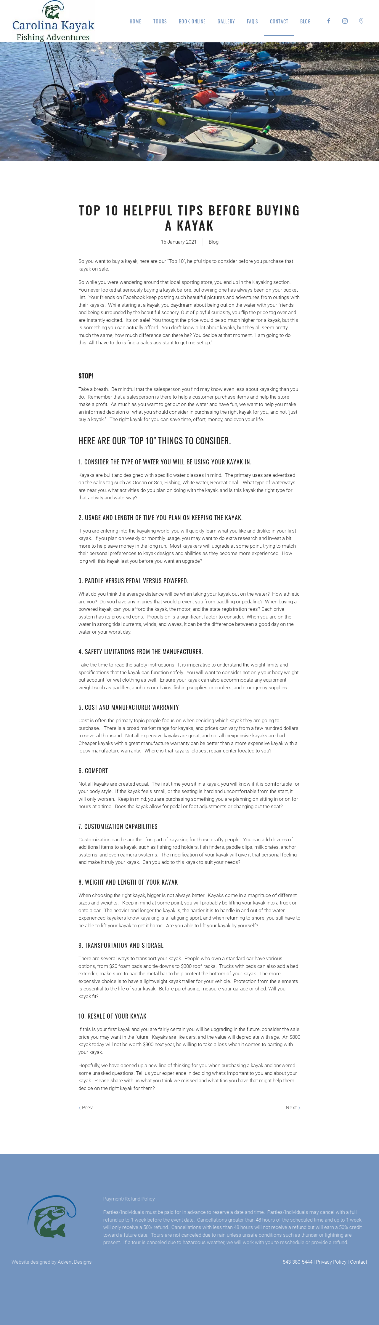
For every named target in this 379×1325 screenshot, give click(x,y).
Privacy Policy (329, 1262)
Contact (279, 21)
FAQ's (252, 21)
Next (293, 1107)
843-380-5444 (295, 1262)
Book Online (192, 21)
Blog (305, 21)
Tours (160, 21)
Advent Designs (73, 1262)
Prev (85, 1107)
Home (136, 21)
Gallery (226, 21)
